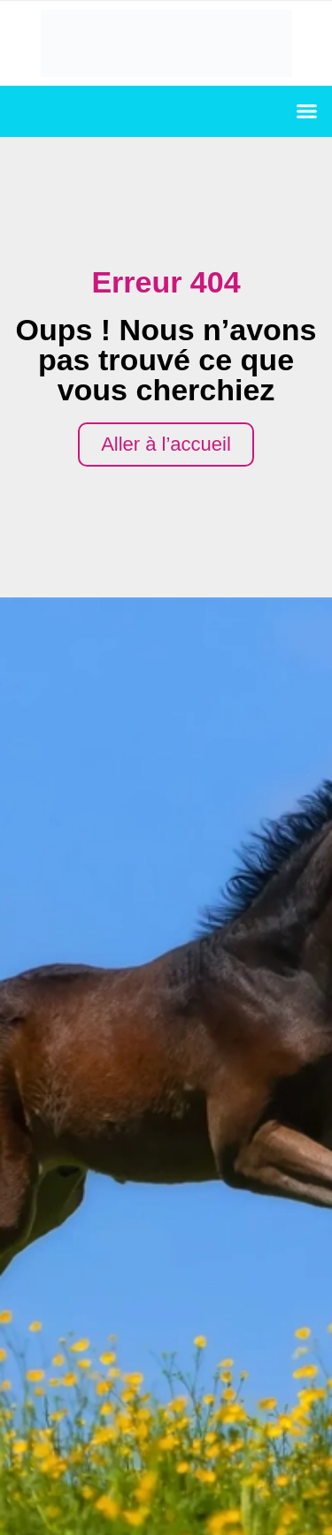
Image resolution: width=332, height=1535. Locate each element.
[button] (307, 111)
